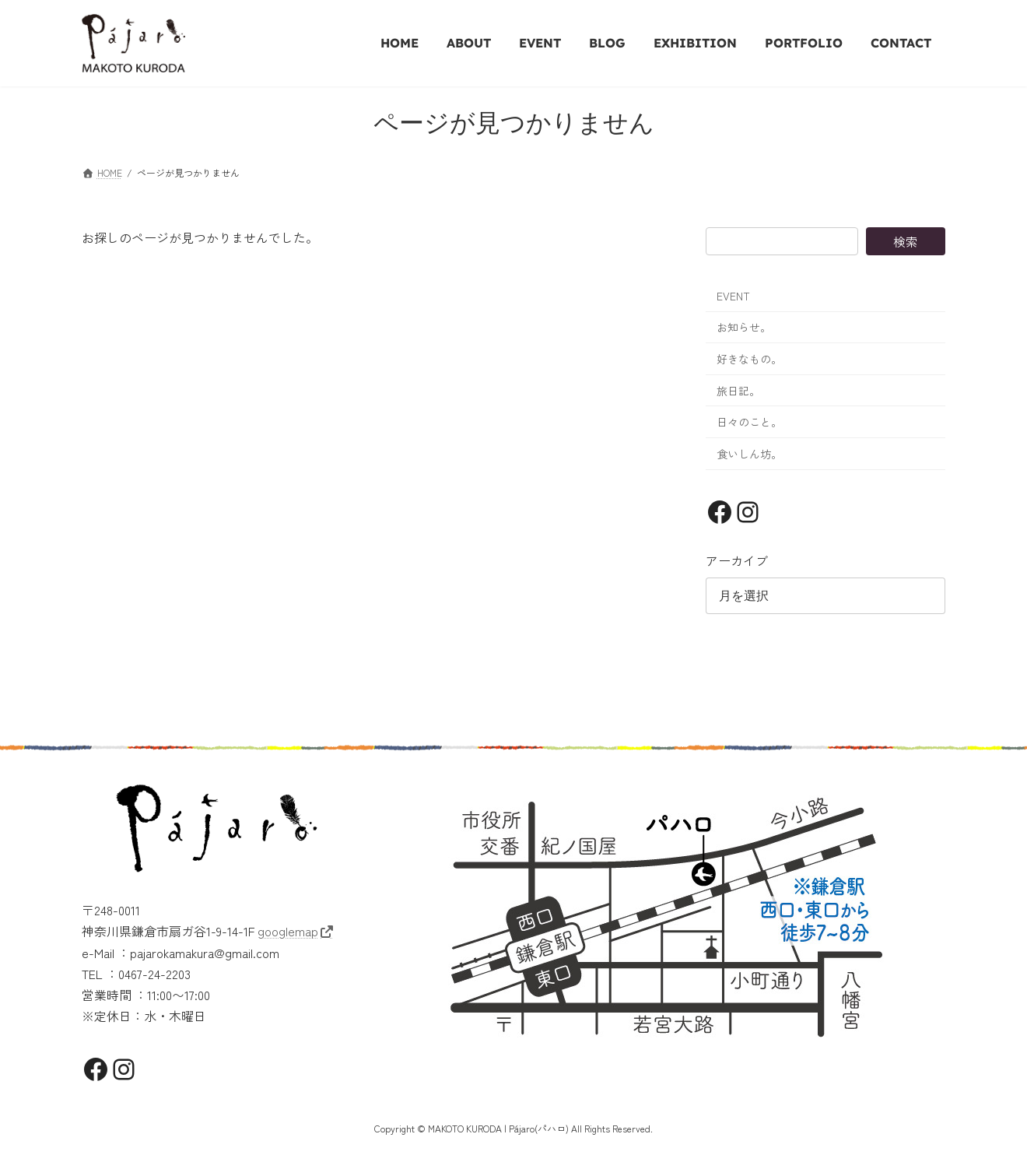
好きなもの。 (749, 359)
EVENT (733, 296)
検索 (905, 241)
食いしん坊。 (749, 454)
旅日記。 (738, 390)
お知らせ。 (744, 327)
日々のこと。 (749, 422)
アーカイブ (737, 560)
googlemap (288, 931)
